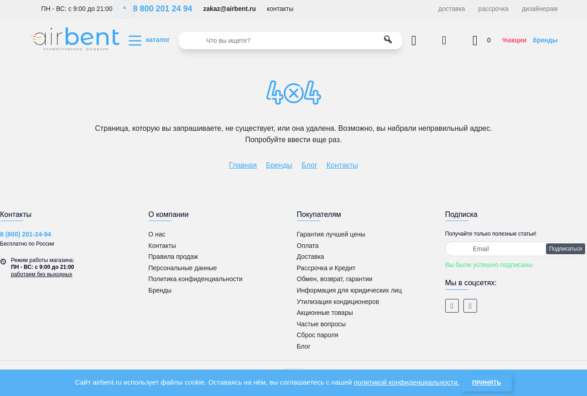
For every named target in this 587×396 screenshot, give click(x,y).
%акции (514, 40)
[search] (290, 40)
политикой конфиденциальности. (406, 382)
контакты (280, 8)
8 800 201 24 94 (157, 8)
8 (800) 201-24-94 (25, 234)
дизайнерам (540, 8)
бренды (545, 40)
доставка (451, 8)
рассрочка (493, 8)
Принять (486, 382)
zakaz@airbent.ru (229, 8)
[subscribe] (516, 249)
